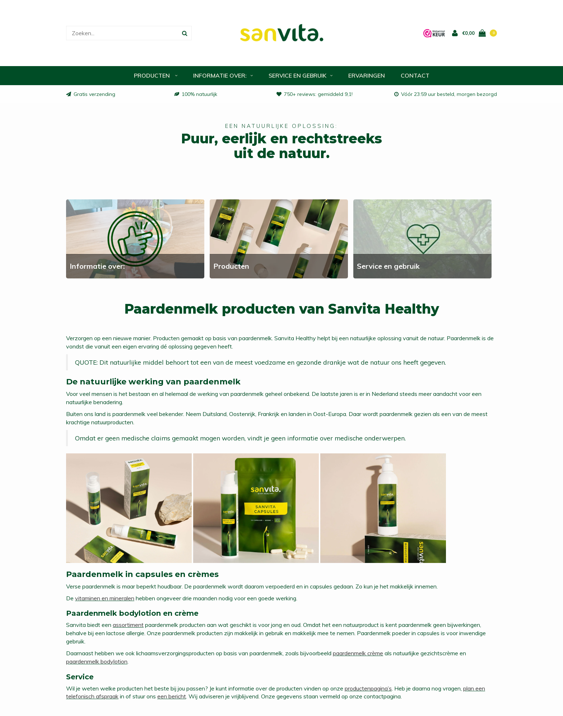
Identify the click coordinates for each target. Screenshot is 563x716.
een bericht (171, 696)
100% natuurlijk (195, 94)
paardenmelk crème (358, 653)
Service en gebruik (300, 75)
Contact (415, 75)
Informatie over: (223, 75)
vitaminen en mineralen (104, 598)
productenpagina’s (368, 688)
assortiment (128, 624)
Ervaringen (366, 75)
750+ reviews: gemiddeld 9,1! (314, 94)
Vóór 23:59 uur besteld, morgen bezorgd (445, 94)
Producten (155, 75)
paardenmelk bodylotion (96, 661)
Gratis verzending (90, 94)
